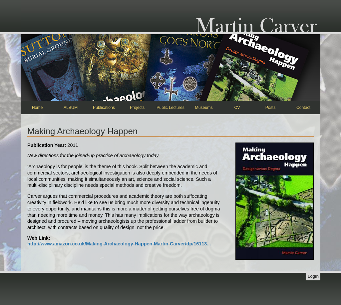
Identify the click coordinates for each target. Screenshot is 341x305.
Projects (137, 107)
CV (237, 107)
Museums (203, 107)
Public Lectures (170, 107)
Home (37, 107)
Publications (104, 107)
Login (313, 276)
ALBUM (71, 107)
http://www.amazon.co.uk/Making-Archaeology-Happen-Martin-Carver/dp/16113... (119, 243)
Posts (270, 107)
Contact (303, 107)
